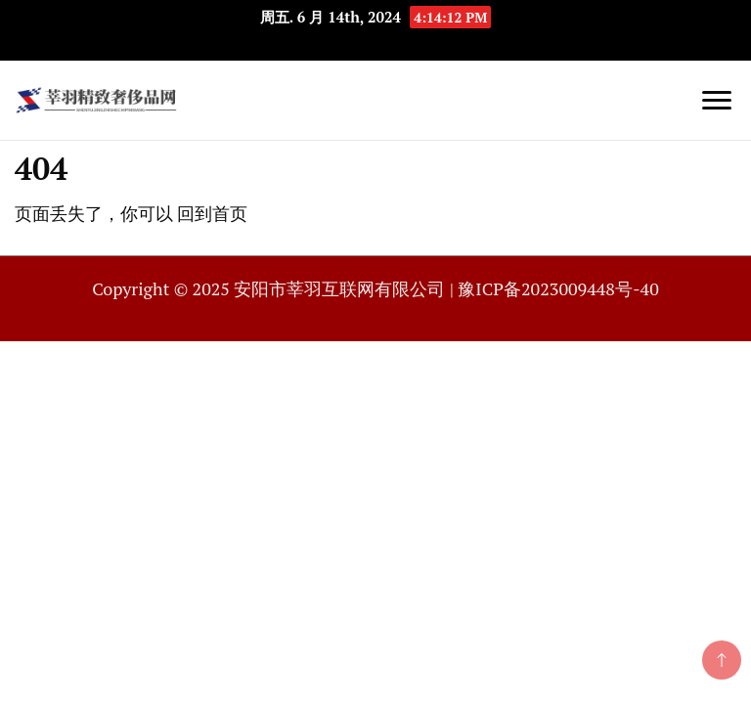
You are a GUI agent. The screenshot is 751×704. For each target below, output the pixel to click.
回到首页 (212, 213)
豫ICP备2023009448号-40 (558, 288)
